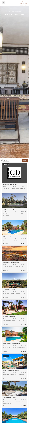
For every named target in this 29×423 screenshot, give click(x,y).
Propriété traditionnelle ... (9, 316)
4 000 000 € (6, 243)
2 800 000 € (6, 270)
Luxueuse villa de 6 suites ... (9, 397)
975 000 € (5, 351)
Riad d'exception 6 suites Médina (11, 262)
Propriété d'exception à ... (9, 289)
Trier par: (6, 160)
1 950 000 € (5, 191)
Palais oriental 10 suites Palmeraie (11, 236)
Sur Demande (6, 218)
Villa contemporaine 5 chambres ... (11, 370)
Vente (13, 11)
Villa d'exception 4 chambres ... (10, 184)
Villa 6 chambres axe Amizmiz (10, 209)
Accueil (9, 11)
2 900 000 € (6, 297)
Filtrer (24, 160)
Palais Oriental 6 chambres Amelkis (11, 343)
